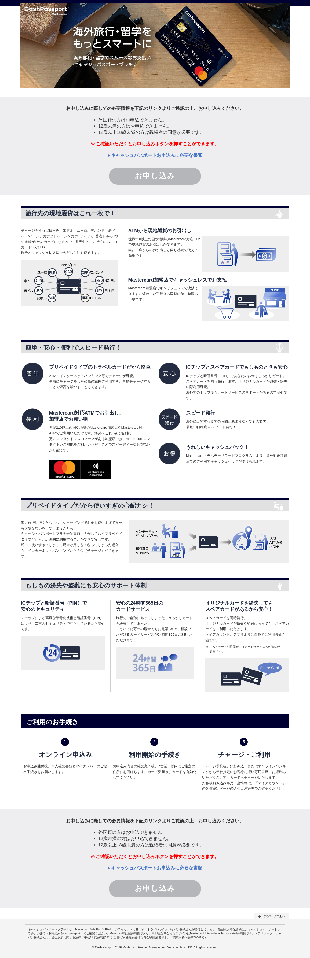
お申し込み (155, 176)
